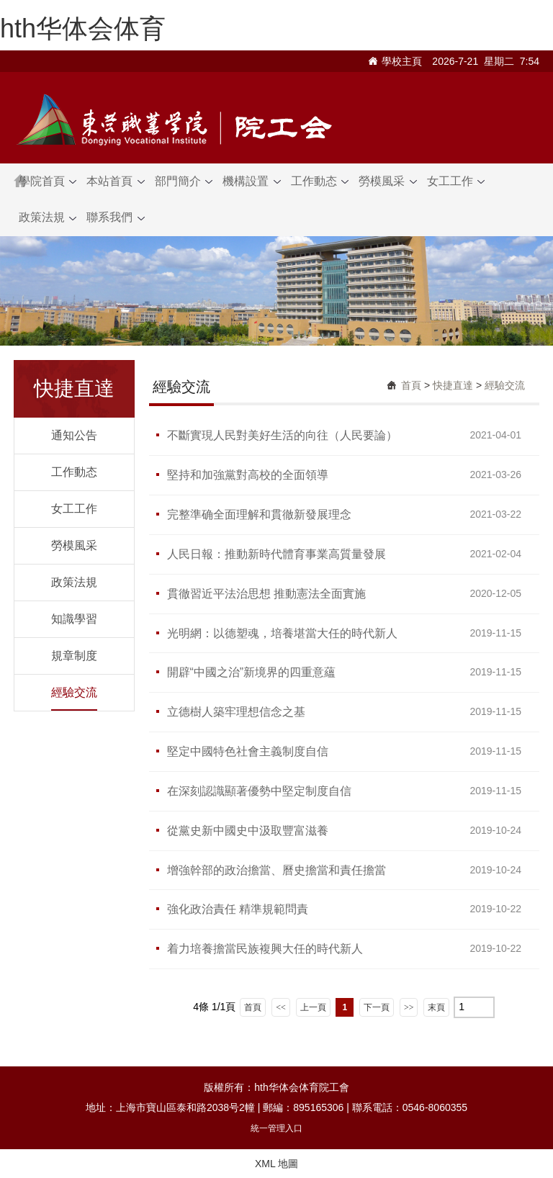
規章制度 (74, 655)
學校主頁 (402, 61)
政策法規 (47, 217)
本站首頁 (115, 181)
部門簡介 (183, 181)
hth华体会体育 (83, 28)
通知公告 (74, 435)
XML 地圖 (276, 1163)
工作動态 (320, 181)
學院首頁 (47, 181)
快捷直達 (453, 385)
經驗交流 (74, 692)
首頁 (411, 385)
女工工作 (456, 181)
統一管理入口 (276, 1128)
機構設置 (251, 181)
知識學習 (74, 619)
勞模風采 (387, 181)
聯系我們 (115, 217)
